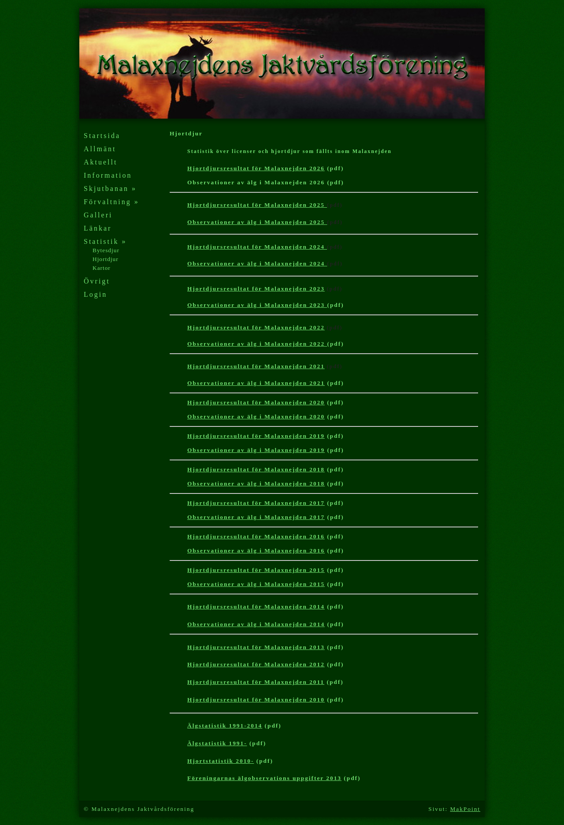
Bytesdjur (106, 250)
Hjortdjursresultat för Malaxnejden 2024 (257, 246)
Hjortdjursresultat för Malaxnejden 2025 (257, 205)
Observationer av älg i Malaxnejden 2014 (256, 624)
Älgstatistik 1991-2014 (224, 725)
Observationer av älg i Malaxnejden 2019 (256, 450)
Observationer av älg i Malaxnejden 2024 (257, 263)
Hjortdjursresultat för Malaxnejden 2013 (256, 647)
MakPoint (465, 809)
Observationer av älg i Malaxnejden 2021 (256, 383)
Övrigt (97, 281)
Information (108, 175)
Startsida (102, 135)
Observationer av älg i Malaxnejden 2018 (256, 483)
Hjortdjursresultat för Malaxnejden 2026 (256, 168)
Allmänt (100, 149)
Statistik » (105, 241)
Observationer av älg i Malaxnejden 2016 (256, 550)
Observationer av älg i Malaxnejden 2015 (256, 584)
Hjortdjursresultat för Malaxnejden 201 (256, 699)
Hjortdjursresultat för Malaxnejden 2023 (256, 288)
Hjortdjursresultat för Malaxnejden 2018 (256, 469)
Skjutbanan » (110, 188)
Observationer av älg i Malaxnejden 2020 (256, 416)
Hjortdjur (106, 259)
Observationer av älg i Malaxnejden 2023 (257, 305)
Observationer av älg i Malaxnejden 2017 (256, 517)
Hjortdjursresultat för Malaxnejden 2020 (256, 402)
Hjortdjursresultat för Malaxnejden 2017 (256, 503)
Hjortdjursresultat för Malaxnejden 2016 (256, 536)
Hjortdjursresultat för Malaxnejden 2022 (256, 327)
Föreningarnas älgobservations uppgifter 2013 (264, 778)
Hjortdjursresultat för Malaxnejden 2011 (255, 682)
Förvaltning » (111, 201)
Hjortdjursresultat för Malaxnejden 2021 (256, 366)
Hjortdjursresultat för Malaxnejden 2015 (256, 570)
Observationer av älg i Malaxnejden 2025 (257, 222)
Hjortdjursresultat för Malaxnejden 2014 (256, 606)
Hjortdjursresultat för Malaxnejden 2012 (256, 664)
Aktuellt (100, 162)
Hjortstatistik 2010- (220, 761)
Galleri (98, 215)
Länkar (97, 228)
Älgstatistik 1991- (217, 743)
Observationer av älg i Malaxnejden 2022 (257, 343)
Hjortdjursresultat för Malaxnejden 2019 (256, 436)
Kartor (102, 268)
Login (95, 294)
